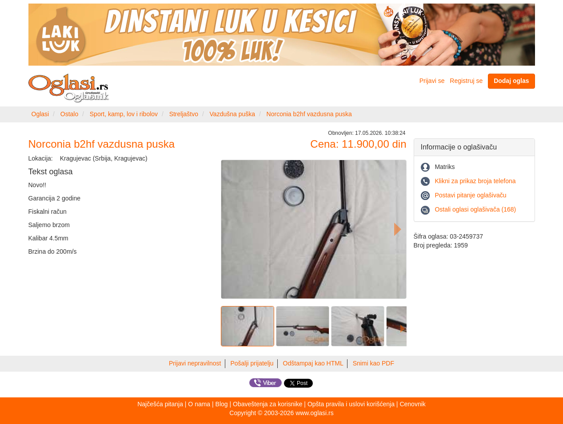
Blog (222, 404)
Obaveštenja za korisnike (267, 404)
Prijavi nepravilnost (195, 363)
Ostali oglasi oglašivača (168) (475, 209)
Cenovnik (412, 404)
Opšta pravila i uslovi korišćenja (351, 404)
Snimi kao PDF (373, 363)
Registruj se (466, 80)
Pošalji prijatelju (251, 363)
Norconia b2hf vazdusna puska (309, 114)
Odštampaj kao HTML (313, 363)
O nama (199, 404)
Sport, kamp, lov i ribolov (124, 114)
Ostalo (69, 114)
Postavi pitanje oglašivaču (470, 195)
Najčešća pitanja (160, 404)
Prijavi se (432, 80)
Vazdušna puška (232, 114)
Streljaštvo (183, 114)
